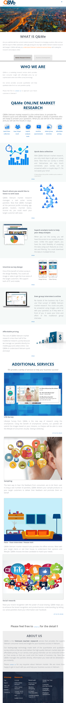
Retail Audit (32, 677)
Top (5, 677)
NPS (15, 692)
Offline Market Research (19, 684)
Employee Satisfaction (46, 690)
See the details (55, 431)
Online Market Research (19, 680)
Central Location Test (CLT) (33, 693)
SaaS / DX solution (7, 683)
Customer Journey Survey (47, 682)
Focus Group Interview (32, 680)
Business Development (43, 57)
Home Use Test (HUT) (47, 678)
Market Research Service (23, 57)
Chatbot (6, 686)
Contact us (7, 689)
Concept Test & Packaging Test (19, 689)
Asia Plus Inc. (31, 700)
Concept (17, 677)
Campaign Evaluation (46, 686)
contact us (18, 91)
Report (6, 680)
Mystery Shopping (31, 684)
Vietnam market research (9, 3)
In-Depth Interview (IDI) (32, 689)
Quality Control (19, 695)
